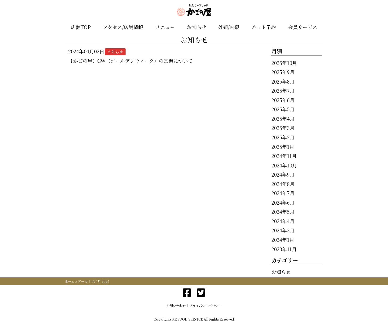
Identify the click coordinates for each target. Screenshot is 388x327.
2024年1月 (282, 239)
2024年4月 (283, 221)
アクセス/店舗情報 (123, 26)
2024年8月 (283, 183)
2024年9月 (283, 174)
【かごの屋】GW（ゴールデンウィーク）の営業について (130, 60)
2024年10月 (284, 165)
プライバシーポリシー (205, 305)
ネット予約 (264, 26)
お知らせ (196, 26)
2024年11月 (284, 155)
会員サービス (302, 26)
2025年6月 (283, 100)
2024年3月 (283, 230)
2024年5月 (283, 211)
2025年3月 (283, 127)
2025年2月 (283, 137)
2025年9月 (283, 71)
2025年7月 (283, 90)
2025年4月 (283, 118)
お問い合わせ (176, 305)
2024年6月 (283, 202)
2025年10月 (284, 62)
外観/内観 (228, 26)
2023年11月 (284, 249)
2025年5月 (283, 109)
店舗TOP (81, 26)
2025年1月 (282, 146)
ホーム (69, 281)
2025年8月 (283, 81)
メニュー (165, 26)
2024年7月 (283, 193)
